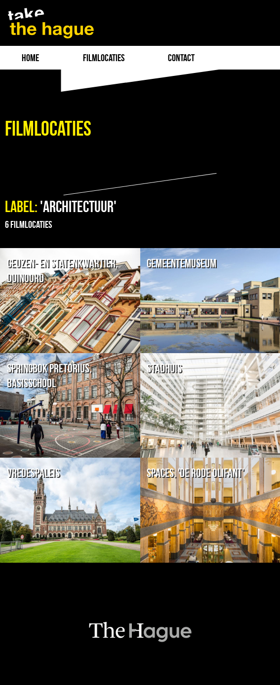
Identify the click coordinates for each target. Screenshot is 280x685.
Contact (181, 57)
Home (30, 57)
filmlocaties (103, 57)
